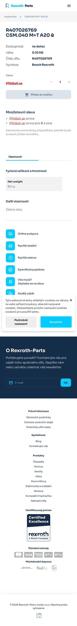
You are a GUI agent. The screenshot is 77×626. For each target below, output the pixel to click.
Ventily (38, 471)
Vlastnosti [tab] (15, 156)
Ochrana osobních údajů (38, 422)
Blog (38, 441)
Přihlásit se (14, 83)
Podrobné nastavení (21, 321)
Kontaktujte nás (38, 446)
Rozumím (56, 321)
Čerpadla (38, 461)
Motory (38, 466)
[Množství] (60, 82)
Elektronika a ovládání (38, 486)
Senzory (38, 491)
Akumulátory (38, 481)
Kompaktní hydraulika (38, 495)
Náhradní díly (38, 500)
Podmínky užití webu (38, 427)
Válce (38, 476)
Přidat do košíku (38, 95)
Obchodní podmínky (38, 417)
